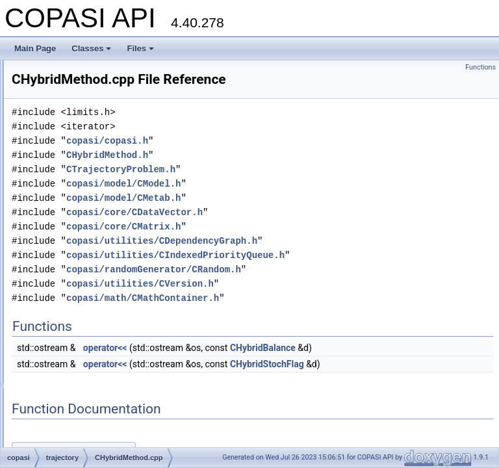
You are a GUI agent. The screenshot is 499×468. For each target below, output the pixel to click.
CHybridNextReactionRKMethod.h (102, 360)
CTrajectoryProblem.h (283, 187)
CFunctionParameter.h (82, 159)
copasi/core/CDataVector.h (297, 230)
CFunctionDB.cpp (73, 117)
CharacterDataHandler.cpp (89, 231)
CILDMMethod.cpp (75, 374)
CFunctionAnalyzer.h (79, 102)
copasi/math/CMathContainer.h (305, 316)
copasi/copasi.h (270, 159)
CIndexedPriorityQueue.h (87, 445)
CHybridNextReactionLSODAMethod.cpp (114, 317)
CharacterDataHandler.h (85, 245)
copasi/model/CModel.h (286, 202)
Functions (480, 67)
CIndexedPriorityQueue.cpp (90, 431)
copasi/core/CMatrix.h (286, 245)
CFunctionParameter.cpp (86, 145)
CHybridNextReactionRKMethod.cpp (106, 345)
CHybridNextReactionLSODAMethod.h (110, 331)
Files (140, 48)
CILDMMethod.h (71, 388)
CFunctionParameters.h (84, 188)
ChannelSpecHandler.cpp (87, 202)
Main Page (35, 48)
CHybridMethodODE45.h (86, 302)
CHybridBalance (425, 366)
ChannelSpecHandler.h (83, 217)
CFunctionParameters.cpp (88, 174)
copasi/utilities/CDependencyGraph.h (324, 259)
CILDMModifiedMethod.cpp (90, 403)
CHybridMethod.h (73, 274)
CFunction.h (64, 74)
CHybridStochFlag (429, 382)
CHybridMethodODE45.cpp (90, 288)
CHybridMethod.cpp (77, 260)
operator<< (268, 366)
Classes (91, 48)
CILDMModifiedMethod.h (86, 417)
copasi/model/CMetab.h (286, 216)
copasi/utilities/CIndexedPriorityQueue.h (338, 273)
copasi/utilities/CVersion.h (302, 302)
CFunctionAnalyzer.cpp (83, 88)
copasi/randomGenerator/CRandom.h (316, 287)
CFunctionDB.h (69, 131)
